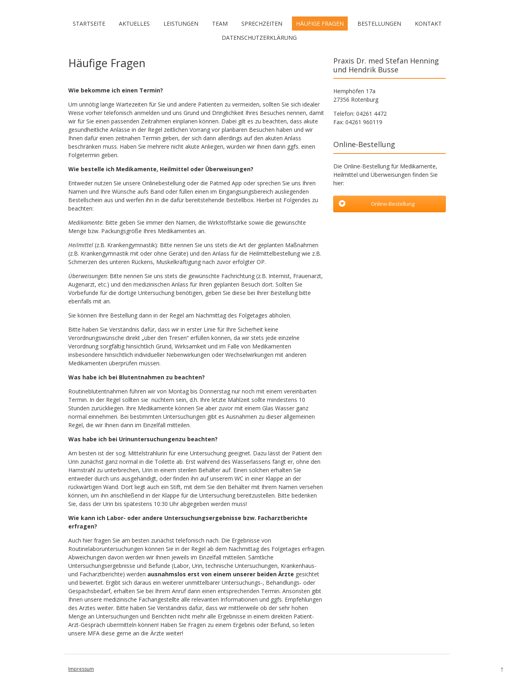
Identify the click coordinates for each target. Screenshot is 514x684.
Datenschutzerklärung (259, 37)
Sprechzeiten (261, 23)
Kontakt (428, 23)
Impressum (81, 669)
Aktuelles (134, 23)
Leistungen (180, 23)
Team (220, 23)
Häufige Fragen (320, 23)
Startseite (89, 23)
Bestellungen (379, 23)
